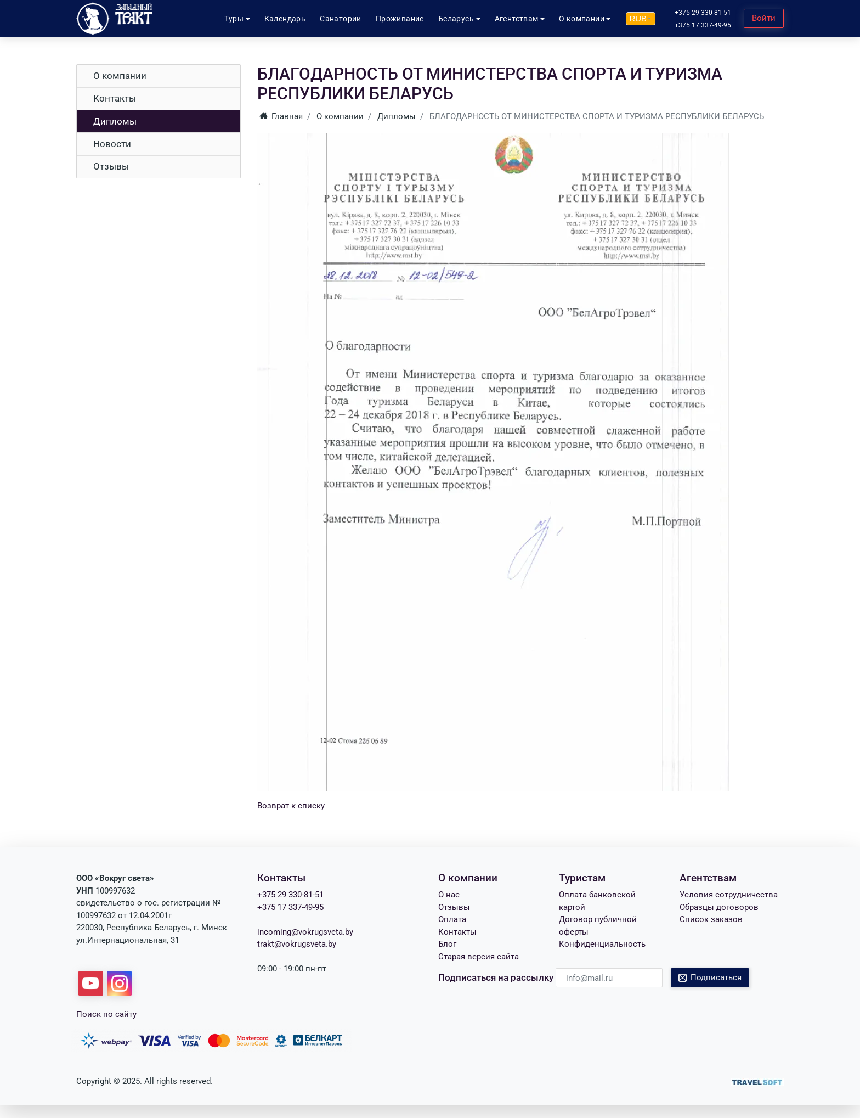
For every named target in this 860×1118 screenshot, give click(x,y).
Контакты (114, 98)
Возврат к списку (291, 806)
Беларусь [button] (456, 18)
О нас (449, 895)
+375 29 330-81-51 (703, 12)
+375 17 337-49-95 (703, 25)
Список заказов (711, 919)
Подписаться (710, 977)
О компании (119, 75)
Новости (112, 143)
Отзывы (111, 166)
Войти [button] (764, 18)
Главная (281, 116)
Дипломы (115, 121)
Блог (447, 944)
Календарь (285, 18)
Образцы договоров (719, 907)
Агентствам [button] (517, 18)
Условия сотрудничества (729, 895)
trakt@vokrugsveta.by (296, 944)
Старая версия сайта (478, 957)
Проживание (400, 18)
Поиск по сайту (106, 1014)
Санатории (340, 18)
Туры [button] (234, 18)
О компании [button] (581, 18)
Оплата (452, 919)
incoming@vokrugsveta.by (305, 932)
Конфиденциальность (602, 944)
